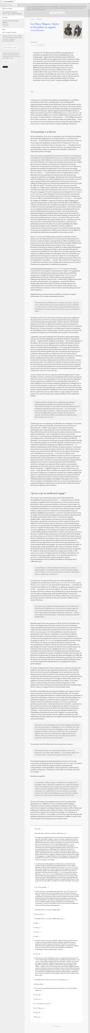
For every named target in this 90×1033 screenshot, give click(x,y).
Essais (32, 19)
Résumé (33, 45)
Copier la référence (10, 44)
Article (14, 5)
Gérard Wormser (37, 30)
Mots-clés (40, 45)
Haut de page (56, 1026)
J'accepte (52, 13)
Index (10, 5)
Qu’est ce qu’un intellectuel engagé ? (12, 14)
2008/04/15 (39, 19)
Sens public (4, 5)
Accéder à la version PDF (10, 62)
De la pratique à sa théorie (10, 12)
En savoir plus (60, 13)
